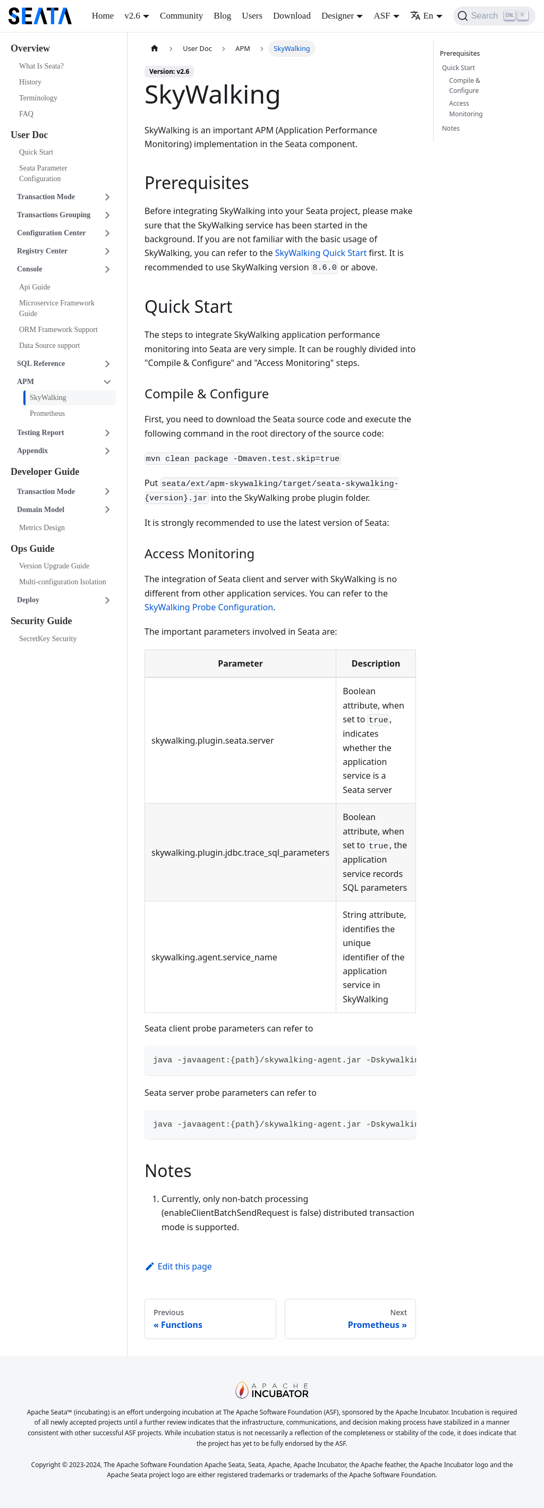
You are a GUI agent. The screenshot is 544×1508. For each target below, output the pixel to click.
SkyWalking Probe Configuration (208, 607)
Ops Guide (33, 548)
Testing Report (40, 433)
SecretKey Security (47, 639)
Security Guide (41, 621)
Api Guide (34, 287)
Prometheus (47, 414)
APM (25, 382)
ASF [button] (381, 16)
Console (29, 269)
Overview (30, 48)
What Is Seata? (41, 66)
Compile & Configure (464, 86)
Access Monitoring (466, 108)
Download (292, 16)
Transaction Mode (46, 197)
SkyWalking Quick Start (321, 253)
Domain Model (40, 510)
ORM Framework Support (58, 330)
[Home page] (154, 48)
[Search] (494, 15)
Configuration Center (51, 233)
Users (252, 16)
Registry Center (42, 251)
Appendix (32, 451)
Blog (222, 16)
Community (181, 16)
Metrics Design (42, 528)
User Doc (29, 135)
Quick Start (36, 152)
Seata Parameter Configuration (43, 173)
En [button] (422, 16)
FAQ (26, 114)
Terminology (38, 98)
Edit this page (178, 1266)
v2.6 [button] (132, 16)
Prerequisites (461, 53)
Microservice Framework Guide (57, 308)
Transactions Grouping (53, 215)
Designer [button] (337, 16)
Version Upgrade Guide (54, 566)
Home (103, 16)
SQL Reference (41, 364)
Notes (451, 128)
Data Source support (49, 346)
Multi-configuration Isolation (62, 582)
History (30, 82)
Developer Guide (45, 471)
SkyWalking (48, 398)
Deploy (28, 600)
